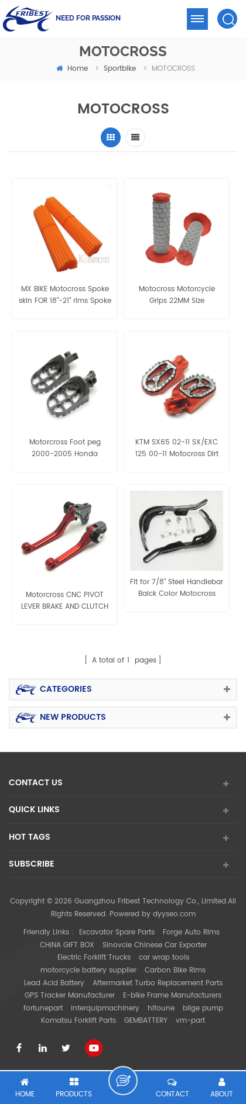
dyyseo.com (174, 914)
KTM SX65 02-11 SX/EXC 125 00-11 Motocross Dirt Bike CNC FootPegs (176, 448)
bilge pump (203, 1008)
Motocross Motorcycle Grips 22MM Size (177, 295)
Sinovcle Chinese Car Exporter (154, 945)
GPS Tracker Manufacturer (70, 995)
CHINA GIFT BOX (67, 945)
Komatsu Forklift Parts (78, 1020)
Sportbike (120, 68)
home (72, 68)
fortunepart (43, 1008)
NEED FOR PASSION (88, 18)
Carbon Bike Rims (175, 970)
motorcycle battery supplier (88, 970)
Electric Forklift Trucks (94, 957)
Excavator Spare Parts (117, 932)
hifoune (161, 1008)
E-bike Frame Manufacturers (172, 995)
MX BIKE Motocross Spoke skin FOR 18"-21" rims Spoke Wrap (65, 295)
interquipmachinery (105, 1008)
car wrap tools (164, 957)
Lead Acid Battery (54, 983)
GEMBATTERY (146, 1020)
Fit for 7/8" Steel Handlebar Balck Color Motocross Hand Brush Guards (176, 588)
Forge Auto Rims (191, 932)
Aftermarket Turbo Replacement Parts (158, 983)
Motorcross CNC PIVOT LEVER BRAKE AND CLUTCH (64, 600)
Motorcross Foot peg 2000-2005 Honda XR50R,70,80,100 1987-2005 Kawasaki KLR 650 (65, 448)
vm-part (190, 1020)
